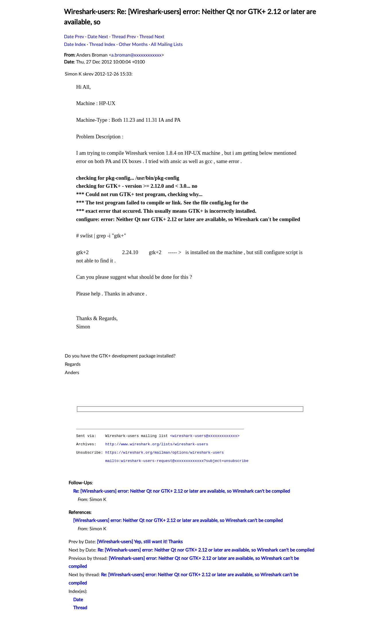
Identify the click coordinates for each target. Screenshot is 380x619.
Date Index (75, 44)
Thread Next (151, 36)
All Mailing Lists (167, 44)
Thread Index (102, 44)
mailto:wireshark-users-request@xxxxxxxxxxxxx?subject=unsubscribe (176, 461)
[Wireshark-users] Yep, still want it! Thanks (140, 541)
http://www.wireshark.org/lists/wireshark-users (156, 444)
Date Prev (74, 36)
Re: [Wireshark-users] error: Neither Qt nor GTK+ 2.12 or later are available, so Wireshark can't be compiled (181, 491)
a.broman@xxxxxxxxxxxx (136, 55)
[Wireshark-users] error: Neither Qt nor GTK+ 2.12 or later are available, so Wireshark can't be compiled (178, 520)
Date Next (97, 36)
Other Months (133, 44)
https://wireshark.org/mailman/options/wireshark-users (164, 452)
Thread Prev (124, 36)
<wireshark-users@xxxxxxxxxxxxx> (204, 436)
